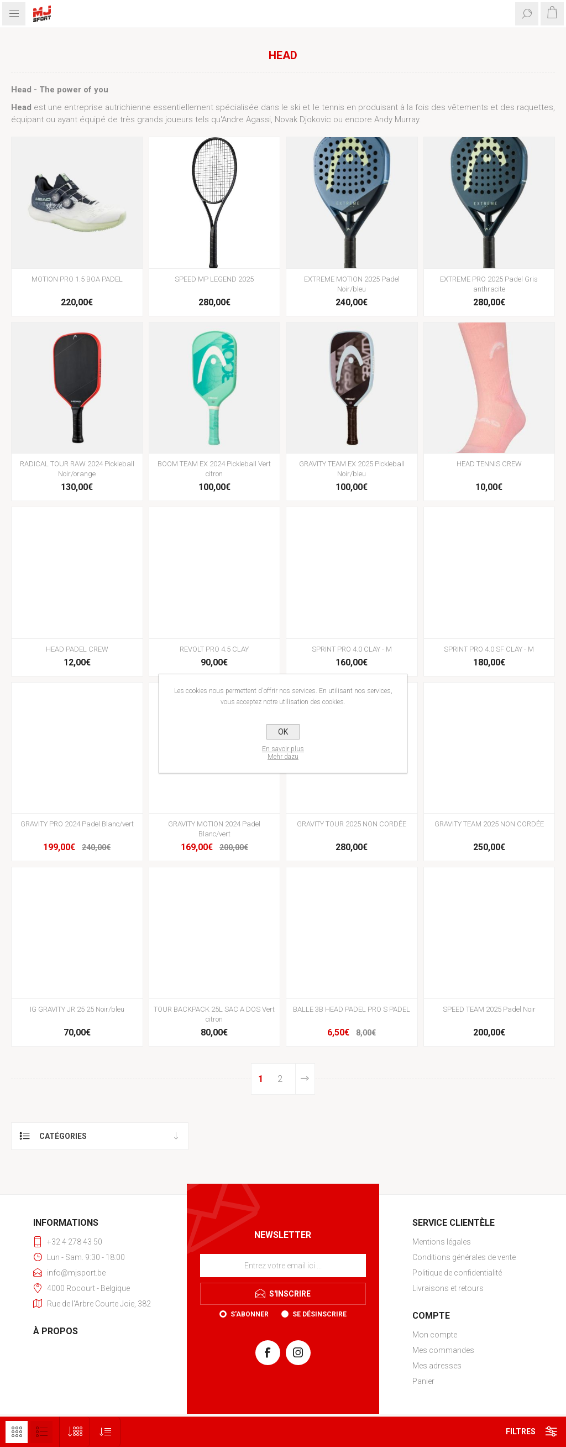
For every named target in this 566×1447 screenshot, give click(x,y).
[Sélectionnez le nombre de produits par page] (75, 1432)
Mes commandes (443, 1350)
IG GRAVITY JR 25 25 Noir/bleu (77, 1009)
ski (295, 107)
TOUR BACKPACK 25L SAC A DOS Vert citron (214, 1014)
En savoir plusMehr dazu (283, 753)
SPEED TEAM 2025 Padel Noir (489, 1009)
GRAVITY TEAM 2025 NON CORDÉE (489, 824)
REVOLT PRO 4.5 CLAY (214, 649)
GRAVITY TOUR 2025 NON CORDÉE (351, 824)
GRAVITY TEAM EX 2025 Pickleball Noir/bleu (352, 469)
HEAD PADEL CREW (77, 649)
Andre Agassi (246, 119)
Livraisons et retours (448, 1288)
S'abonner (249, 1314)
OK (283, 731)
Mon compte (434, 1334)
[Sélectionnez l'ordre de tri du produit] (105, 1432)
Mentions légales (441, 1241)
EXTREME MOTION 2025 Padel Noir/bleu (352, 284)
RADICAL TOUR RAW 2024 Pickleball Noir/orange (77, 469)
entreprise (83, 107)
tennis (333, 107)
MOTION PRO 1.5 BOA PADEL (77, 279)
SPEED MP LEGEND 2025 (214, 279)
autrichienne (128, 107)
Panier (423, 1381)
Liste (41, 1432)
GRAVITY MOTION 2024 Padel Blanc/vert (214, 829)
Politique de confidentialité (457, 1272)
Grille (17, 1432)
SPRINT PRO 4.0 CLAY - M (352, 649)
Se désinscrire (319, 1314)
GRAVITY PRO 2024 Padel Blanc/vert (77, 824)
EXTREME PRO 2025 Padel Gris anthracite (489, 284)
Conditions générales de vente (464, 1257)
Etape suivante (305, 1079)
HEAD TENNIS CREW (489, 464)
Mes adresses (437, 1365)
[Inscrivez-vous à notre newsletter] (283, 1265)
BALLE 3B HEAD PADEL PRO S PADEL (351, 1009)
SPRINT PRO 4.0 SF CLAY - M (489, 649)
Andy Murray (396, 119)
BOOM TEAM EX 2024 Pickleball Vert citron (214, 469)
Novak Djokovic (303, 119)
